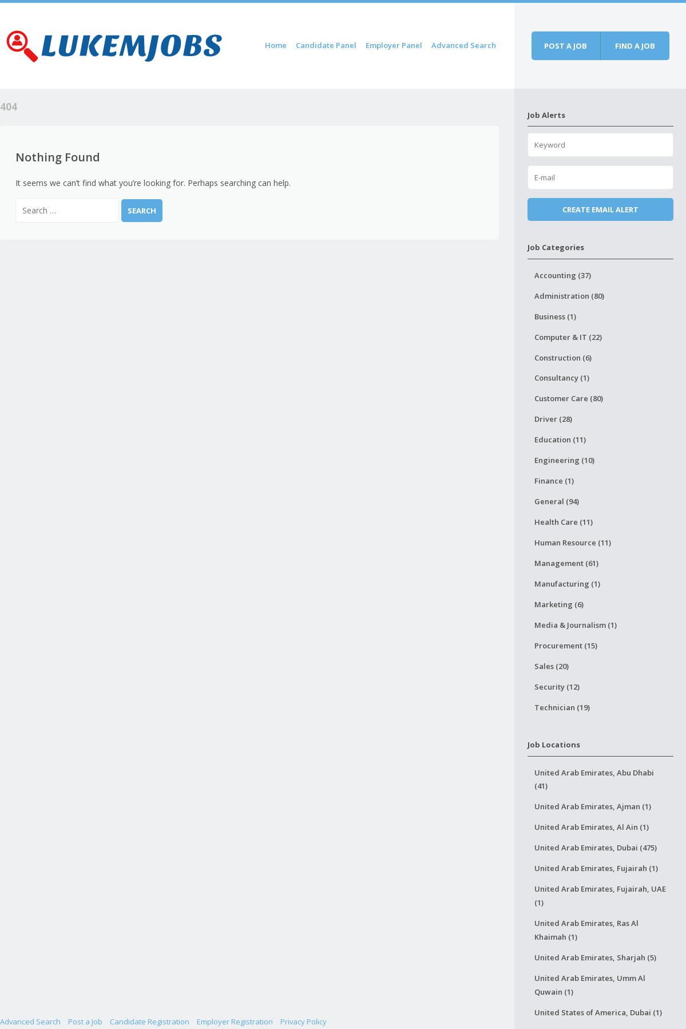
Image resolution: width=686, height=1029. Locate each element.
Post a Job (85, 1021)
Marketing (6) (559, 604)
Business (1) (555, 316)
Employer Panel (394, 45)
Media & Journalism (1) (575, 625)
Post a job (565, 46)
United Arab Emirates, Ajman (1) (592, 806)
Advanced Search (463, 45)
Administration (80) (569, 296)
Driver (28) (553, 419)
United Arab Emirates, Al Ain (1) (591, 827)
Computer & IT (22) (568, 337)
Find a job (635, 46)
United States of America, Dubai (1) (598, 1012)
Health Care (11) (563, 522)
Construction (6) (563, 358)
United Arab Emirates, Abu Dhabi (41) (594, 779)
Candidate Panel (326, 45)
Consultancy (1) (561, 378)
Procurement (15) (565, 645)
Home (276, 45)
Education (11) (560, 439)
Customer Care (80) (568, 398)
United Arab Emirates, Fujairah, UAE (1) (600, 896)
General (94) (556, 501)
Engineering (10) (564, 460)
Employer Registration (235, 1021)
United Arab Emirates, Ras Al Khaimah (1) (586, 930)
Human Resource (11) (572, 542)
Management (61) (566, 563)
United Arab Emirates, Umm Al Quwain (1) (589, 985)
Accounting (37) (562, 275)
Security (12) (557, 687)
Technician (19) (562, 707)
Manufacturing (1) (567, 584)
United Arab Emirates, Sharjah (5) (595, 957)
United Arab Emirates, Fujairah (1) (596, 868)
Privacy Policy (303, 1021)
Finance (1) (554, 481)
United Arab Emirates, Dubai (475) (595, 847)
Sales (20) (551, 666)
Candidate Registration (149, 1021)
